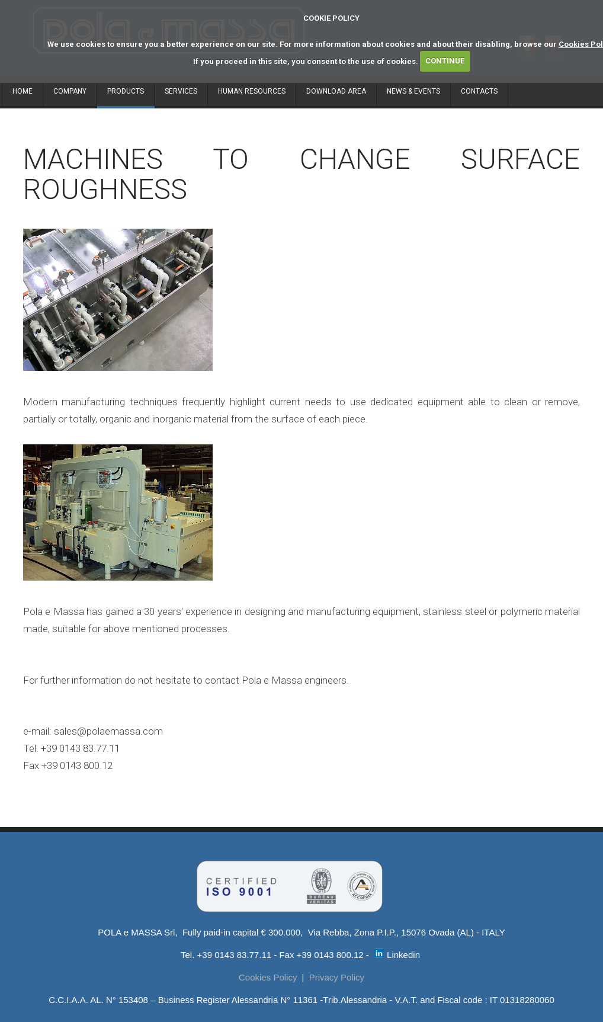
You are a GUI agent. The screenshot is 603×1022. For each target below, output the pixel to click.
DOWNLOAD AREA (336, 91)
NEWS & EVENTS (413, 91)
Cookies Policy (268, 977)
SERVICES (181, 91)
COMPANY (69, 91)
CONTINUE (444, 60)
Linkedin (397, 955)
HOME (22, 91)
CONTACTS (479, 91)
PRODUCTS (125, 91)
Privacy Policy (336, 977)
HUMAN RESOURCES (252, 91)
